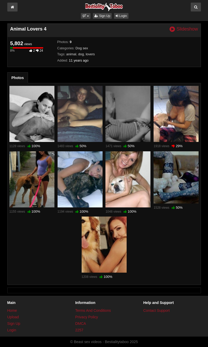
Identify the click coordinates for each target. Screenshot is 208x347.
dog (81, 54)
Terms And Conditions (93, 310)
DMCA (80, 323)
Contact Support (156, 310)
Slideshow (184, 29)
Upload (13, 317)
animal (71, 54)
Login (121, 16)
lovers (90, 54)
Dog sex (82, 48)
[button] (86, 16)
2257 (79, 330)
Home (12, 310)
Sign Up (102, 16)
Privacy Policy (86, 317)
